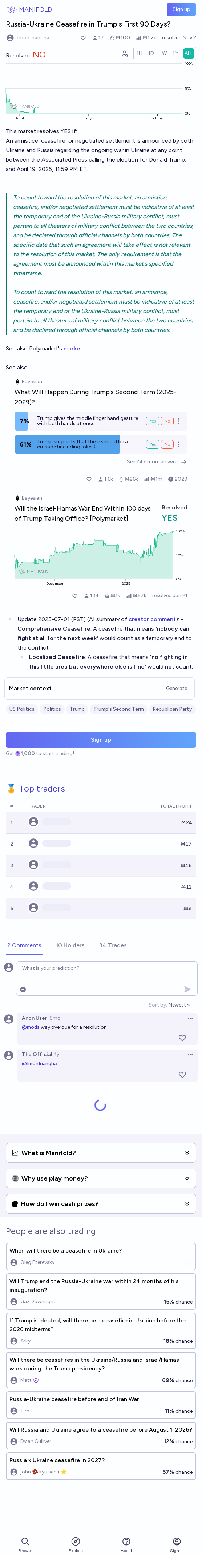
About (126, 1545)
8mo (55, 1018)
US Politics (22, 709)
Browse (25, 1545)
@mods (31, 1027)
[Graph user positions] (124, 53)
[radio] (139, 53)
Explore (76, 1544)
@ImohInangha (39, 1063)
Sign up (181, 9)
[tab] (24, 946)
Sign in (177, 1545)
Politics (52, 709)
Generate (176, 688)
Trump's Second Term (118, 709)
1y (56, 1054)
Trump (77, 709)
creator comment (152, 619)
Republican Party (172, 709)
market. (74, 348)
